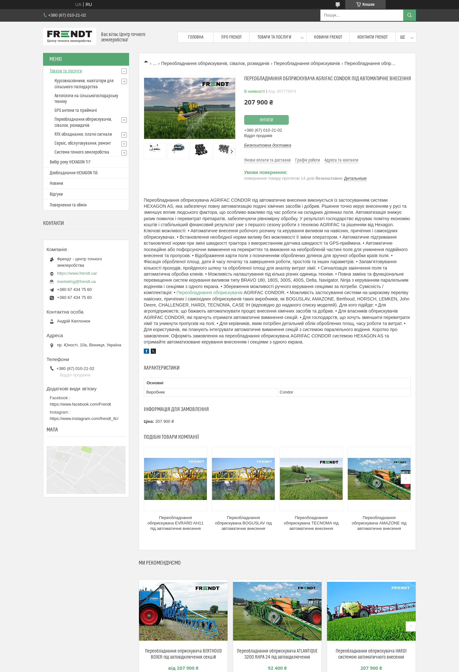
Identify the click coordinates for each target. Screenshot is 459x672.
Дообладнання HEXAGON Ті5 (74, 173)
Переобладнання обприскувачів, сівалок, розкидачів (215, 63)
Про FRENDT (231, 37)
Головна (195, 37)
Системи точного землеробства (82, 152)
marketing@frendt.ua (76, 281)
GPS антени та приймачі (76, 110)
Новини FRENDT (328, 37)
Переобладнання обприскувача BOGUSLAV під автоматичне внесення (243, 523)
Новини (56, 183)
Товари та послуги (274, 37)
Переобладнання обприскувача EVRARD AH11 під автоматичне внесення (176, 523)
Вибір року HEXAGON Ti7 (70, 162)
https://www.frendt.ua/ (77, 273)
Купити (266, 120)
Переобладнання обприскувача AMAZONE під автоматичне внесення (379, 523)
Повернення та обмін (68, 205)
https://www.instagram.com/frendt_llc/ (84, 418)
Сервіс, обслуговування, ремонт (83, 143)
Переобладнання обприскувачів (307, 63)
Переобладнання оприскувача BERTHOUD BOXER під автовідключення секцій (183, 654)
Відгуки (56, 194)
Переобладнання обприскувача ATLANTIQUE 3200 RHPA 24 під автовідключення (277, 654)
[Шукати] (409, 15)
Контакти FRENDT (372, 37)
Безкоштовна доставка (267, 145)
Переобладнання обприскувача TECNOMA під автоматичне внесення (311, 523)
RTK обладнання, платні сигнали (83, 134)
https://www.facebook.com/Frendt (80, 404)
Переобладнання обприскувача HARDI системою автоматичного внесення (371, 654)
